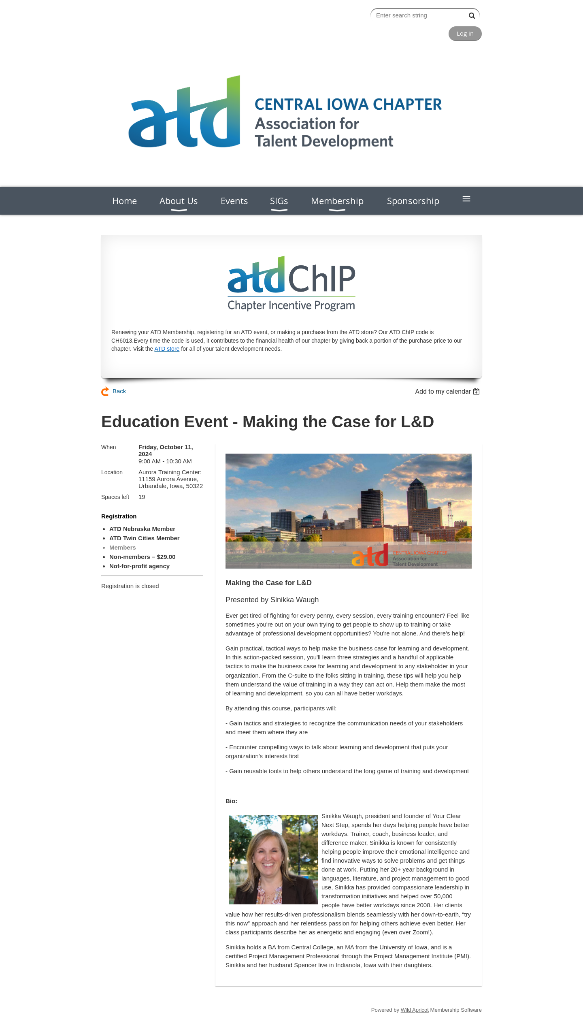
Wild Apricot (415, 1010)
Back (119, 391)
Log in (465, 33)
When (108, 447)
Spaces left (115, 497)
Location (112, 472)
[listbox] (448, 391)
